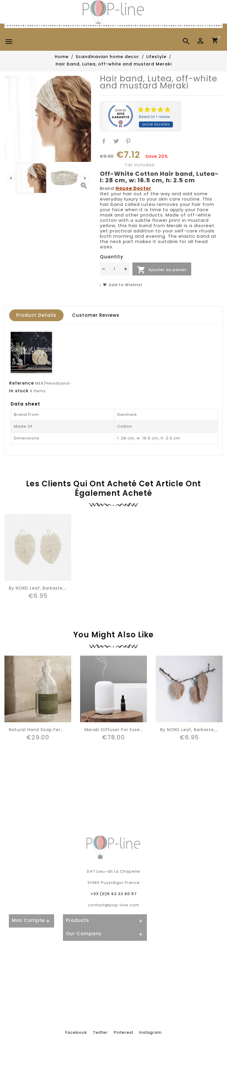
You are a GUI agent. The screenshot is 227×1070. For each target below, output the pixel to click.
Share (104, 141)
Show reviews (156, 124)
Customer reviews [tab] (95, 315)
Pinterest (128, 141)
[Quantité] (114, 268)
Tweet (116, 141)
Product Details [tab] (36, 315)
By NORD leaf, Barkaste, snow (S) (47, 588)
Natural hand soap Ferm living (44, 730)
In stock (19, 390)
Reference (21, 383)
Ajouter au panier (162, 269)
